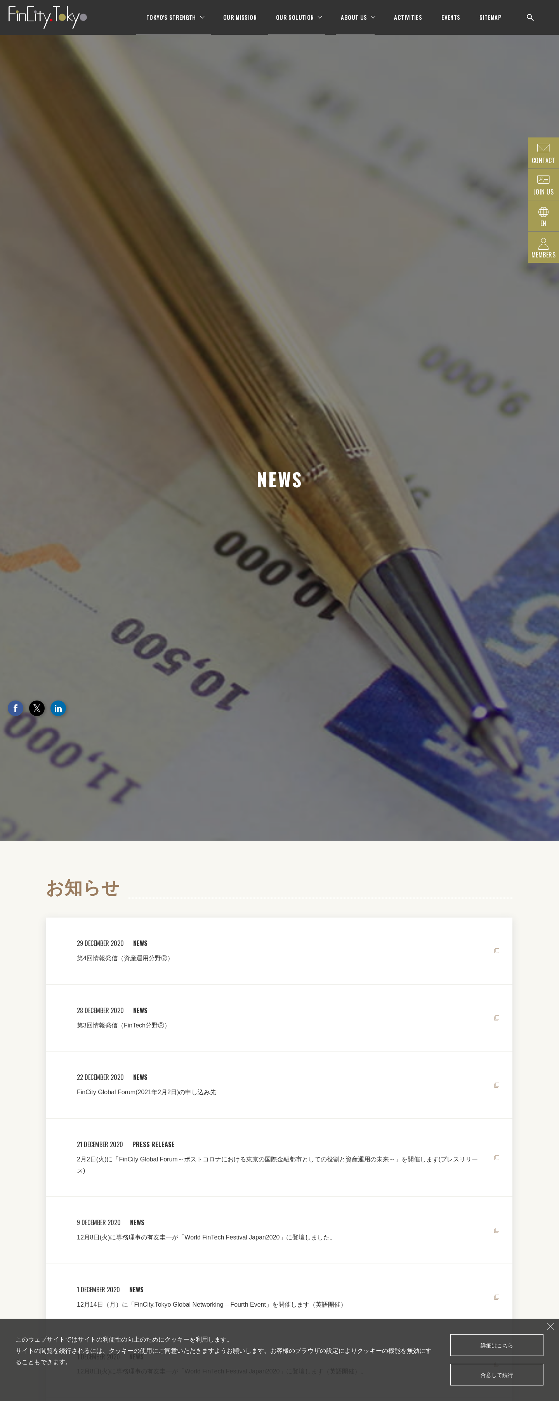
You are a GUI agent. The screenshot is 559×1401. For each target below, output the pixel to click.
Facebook (15, 708)
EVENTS (450, 23)
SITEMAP (490, 23)
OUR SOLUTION (295, 23)
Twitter (37, 708)
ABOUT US (354, 23)
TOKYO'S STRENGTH (171, 23)
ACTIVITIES (408, 23)
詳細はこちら (497, 1345)
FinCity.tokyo (56, 23)
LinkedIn (58, 708)
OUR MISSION (240, 23)
